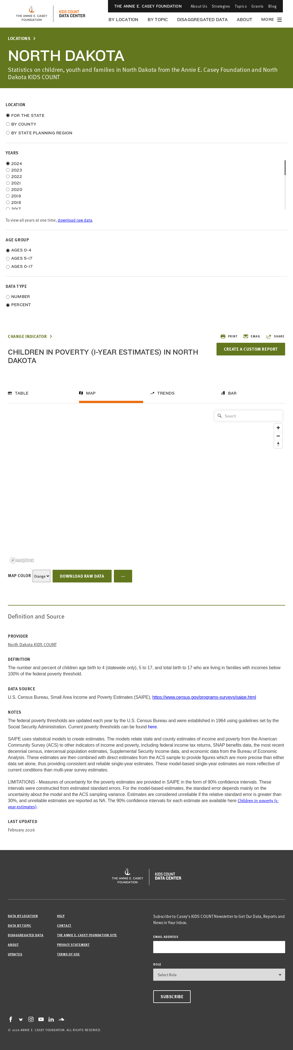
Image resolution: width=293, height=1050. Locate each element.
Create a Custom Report (251, 349)
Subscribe (172, 996)
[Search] (248, 416)
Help (61, 916)
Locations (19, 38)
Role (157, 964)
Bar (232, 393)
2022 (16, 176)
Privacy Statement (73, 944)
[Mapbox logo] (22, 560)
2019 (16, 196)
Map (91, 393)
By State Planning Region (41, 132)
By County (23, 124)
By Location (124, 19)
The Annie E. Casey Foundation (148, 6)
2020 (16, 189)
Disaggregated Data (202, 19)
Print (228, 336)
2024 (16, 163)
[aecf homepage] (31, 13)
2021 (16, 183)
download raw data (75, 220)
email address (166, 937)
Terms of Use (68, 954)
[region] (146, 486)
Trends (166, 393)
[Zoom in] (278, 428)
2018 (16, 202)
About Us (199, 6)
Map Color (19, 575)
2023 (16, 170)
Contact (64, 925)
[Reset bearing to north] (278, 444)
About (244, 19)
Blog (272, 6)
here (152, 726)
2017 (16, 209)
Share (275, 336)
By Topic (158, 19)
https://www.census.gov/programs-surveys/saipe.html (204, 697)
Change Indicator (27, 336)
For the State (27, 115)
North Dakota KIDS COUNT (32, 644)
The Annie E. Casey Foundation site (87, 935)
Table (21, 393)
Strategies (221, 6)
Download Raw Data (82, 576)
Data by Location (23, 916)
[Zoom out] (278, 436)
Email (251, 336)
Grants (257, 6)
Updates (15, 954)
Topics (241, 6)
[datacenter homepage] (72, 14)
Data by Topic (19, 925)
